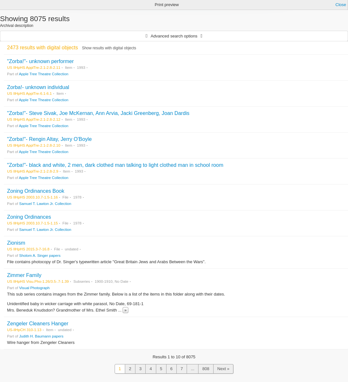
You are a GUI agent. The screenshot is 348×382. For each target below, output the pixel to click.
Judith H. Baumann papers (41, 336)
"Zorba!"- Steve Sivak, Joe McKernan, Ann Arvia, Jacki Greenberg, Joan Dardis (98, 113)
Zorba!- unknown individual (38, 87)
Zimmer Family (24, 275)
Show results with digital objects (109, 48)
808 (205, 368)
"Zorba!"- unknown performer (40, 61)
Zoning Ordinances (29, 217)
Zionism (16, 243)
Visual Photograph (34, 288)
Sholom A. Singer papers (40, 255)
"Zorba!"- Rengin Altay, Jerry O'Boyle (49, 139)
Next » (223, 368)
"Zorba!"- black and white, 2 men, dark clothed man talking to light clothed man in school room (115, 165)
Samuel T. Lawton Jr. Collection (45, 203)
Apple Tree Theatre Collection (43, 74)
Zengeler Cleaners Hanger (38, 323)
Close (341, 4)
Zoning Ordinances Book (35, 191)
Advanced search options (174, 36)
